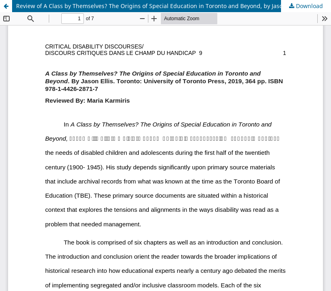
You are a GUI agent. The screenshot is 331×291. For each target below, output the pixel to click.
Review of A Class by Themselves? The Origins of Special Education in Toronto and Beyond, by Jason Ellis (157, 6)
